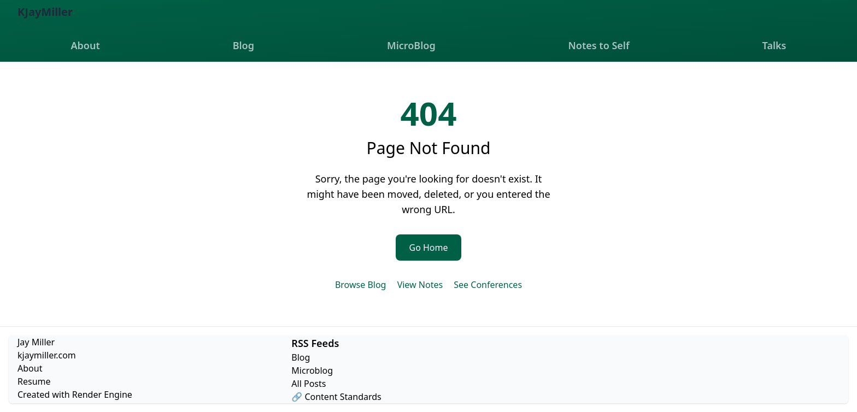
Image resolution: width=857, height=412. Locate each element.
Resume (34, 381)
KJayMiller (45, 11)
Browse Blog (360, 285)
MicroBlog (411, 45)
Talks (774, 45)
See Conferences (488, 285)
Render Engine (102, 395)
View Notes (420, 285)
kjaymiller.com (46, 355)
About (85, 45)
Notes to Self (599, 45)
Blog (243, 45)
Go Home (428, 248)
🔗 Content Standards (336, 397)
